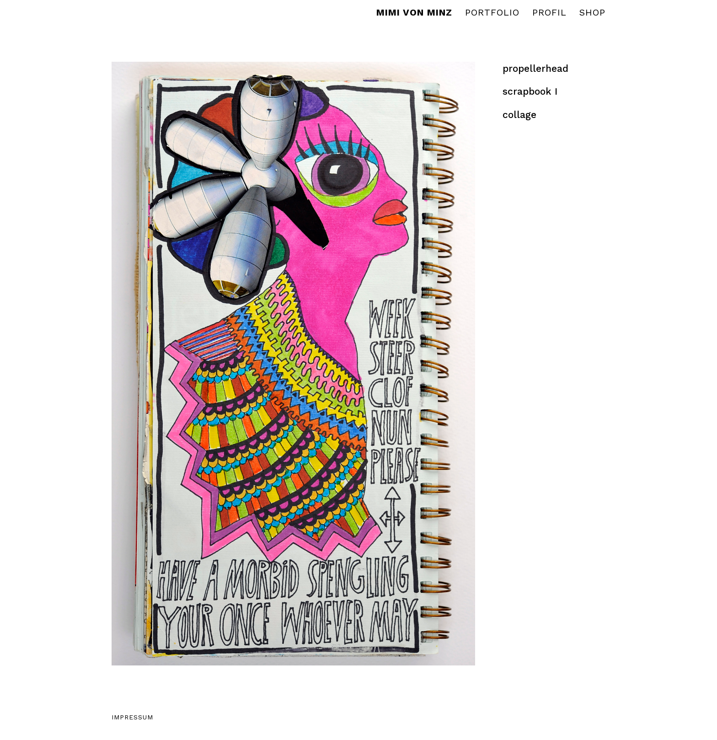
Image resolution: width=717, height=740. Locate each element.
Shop (592, 13)
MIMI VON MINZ (414, 13)
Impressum (132, 717)
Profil (549, 13)
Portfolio (492, 13)
